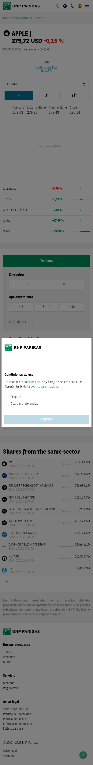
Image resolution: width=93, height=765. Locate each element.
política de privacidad (45, 386)
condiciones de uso (33, 382)
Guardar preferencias (24, 403)
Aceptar (15, 397)
